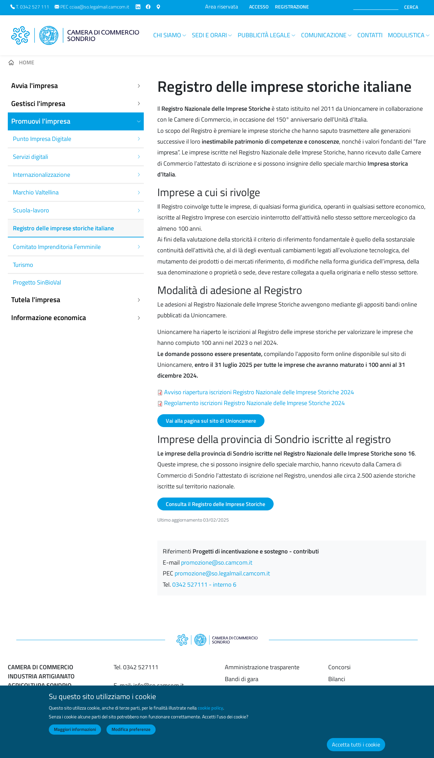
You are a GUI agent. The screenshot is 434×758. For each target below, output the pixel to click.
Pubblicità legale (264, 35)
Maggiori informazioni (75, 735)
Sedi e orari (209, 35)
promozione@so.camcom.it (216, 562)
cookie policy (210, 713)
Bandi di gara (241, 678)
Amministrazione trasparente (262, 667)
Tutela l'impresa (35, 299)
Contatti (369, 35)
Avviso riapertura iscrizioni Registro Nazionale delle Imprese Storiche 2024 (259, 392)
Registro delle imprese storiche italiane (63, 228)
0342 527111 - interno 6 (204, 584)
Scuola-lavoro (31, 210)
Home (26, 62)
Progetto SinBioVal (37, 282)
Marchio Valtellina (36, 192)
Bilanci (336, 678)
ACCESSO (259, 6)
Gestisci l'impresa (38, 103)
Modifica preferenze (131, 735)
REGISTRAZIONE (292, 6)
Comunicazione (324, 35)
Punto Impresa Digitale (42, 138)
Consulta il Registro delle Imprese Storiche (215, 504)
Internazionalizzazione (41, 174)
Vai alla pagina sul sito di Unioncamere (211, 421)
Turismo (23, 264)
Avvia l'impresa (34, 85)
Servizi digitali (30, 156)
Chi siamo (167, 35)
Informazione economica (48, 317)
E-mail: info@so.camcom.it (149, 685)
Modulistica (406, 35)
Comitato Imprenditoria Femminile (57, 246)
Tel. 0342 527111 (136, 667)
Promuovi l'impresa (41, 121)
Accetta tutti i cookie (356, 750)
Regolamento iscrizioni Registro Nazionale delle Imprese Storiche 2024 (254, 402)
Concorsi (339, 667)
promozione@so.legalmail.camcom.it (222, 573)
